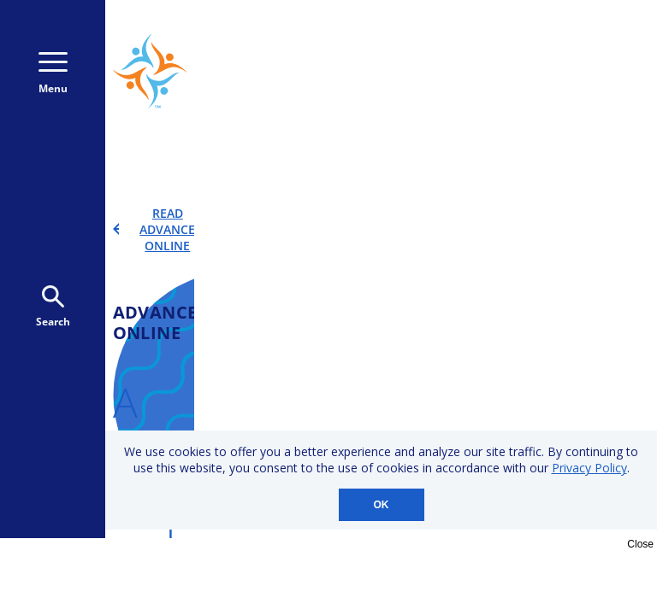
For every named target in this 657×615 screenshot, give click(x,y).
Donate (564, 87)
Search (53, 307)
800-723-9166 (567, 40)
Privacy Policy (589, 468)
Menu (53, 74)
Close (640, 544)
